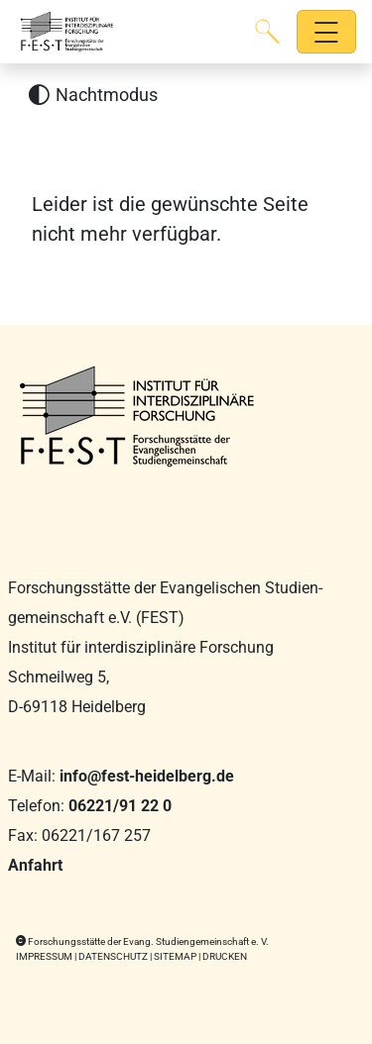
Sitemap (175, 956)
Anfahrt (35, 865)
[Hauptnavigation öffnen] (327, 32)
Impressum (44, 956)
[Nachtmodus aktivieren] (93, 95)
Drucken (224, 956)
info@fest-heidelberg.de (147, 776)
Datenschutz (113, 956)
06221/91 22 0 (120, 805)
